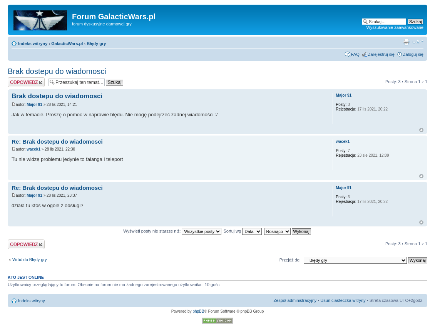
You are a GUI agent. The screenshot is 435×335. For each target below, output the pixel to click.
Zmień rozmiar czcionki (417, 42)
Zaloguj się (413, 54)
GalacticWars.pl (67, 43)
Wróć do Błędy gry (29, 259)
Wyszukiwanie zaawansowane (394, 27)
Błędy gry (96, 43)
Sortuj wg (243, 231)
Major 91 (34, 104)
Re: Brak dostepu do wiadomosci (57, 141)
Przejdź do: (290, 260)
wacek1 (33, 149)
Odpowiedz (26, 82)
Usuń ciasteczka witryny (342, 300)
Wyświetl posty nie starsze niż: (172, 231)
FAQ (355, 54)
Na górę (421, 130)
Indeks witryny (32, 43)
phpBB (198, 311)
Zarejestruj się (381, 54)
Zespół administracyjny (295, 300)
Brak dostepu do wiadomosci (57, 71)
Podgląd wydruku (406, 42)
